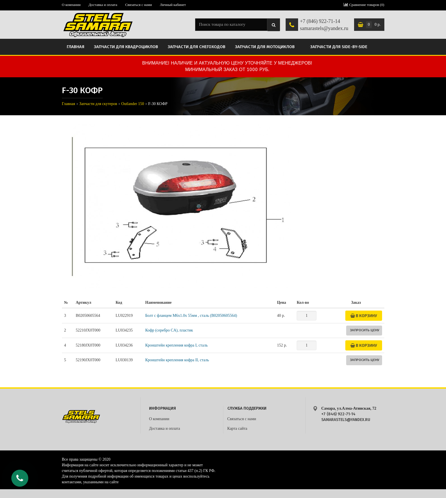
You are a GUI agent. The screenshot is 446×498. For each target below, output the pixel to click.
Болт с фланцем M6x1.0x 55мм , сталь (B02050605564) (191, 315)
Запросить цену (364, 330)
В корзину (363, 315)
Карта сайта (237, 428)
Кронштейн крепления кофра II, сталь (177, 360)
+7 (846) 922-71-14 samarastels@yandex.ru (324, 24)
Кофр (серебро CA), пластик (169, 330)
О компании (71, 5)
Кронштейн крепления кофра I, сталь (176, 345)
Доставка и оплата (103, 5)
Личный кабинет (173, 5)
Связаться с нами (138, 5)
